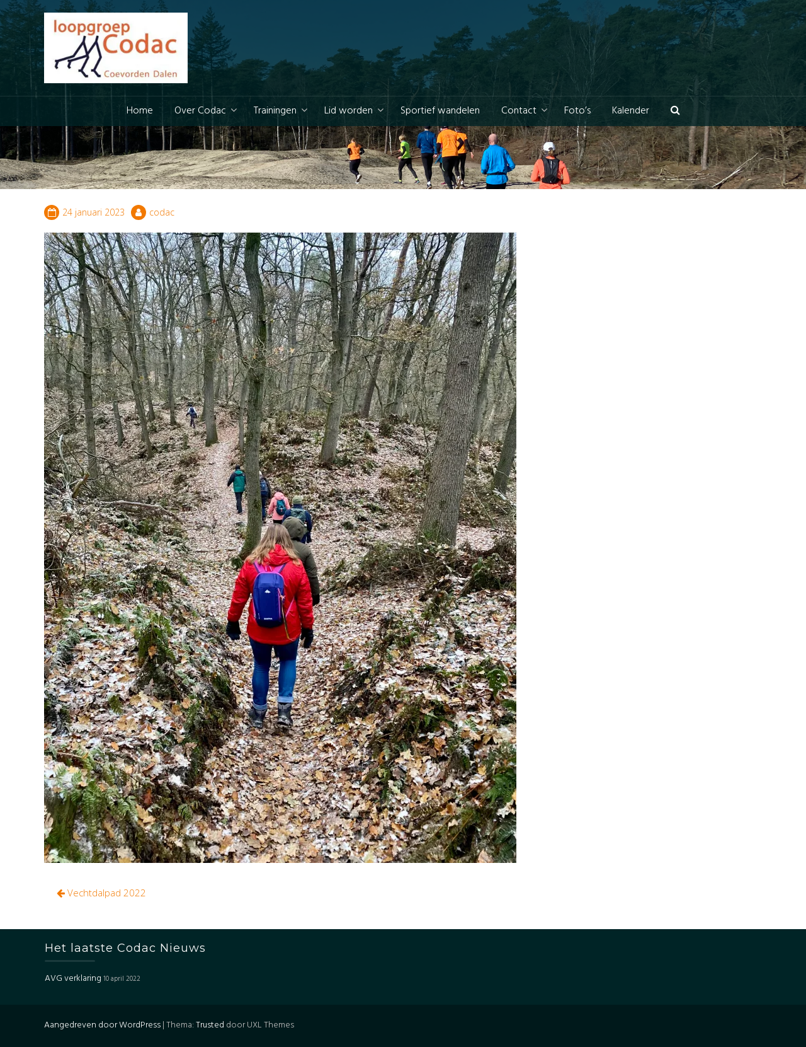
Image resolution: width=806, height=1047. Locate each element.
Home (140, 111)
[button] (675, 111)
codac (161, 212)
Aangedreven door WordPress (102, 1025)
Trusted (210, 1025)
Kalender (630, 111)
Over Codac (200, 111)
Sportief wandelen (440, 111)
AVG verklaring (73, 978)
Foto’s (577, 111)
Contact (518, 111)
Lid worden (348, 111)
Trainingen (275, 111)
